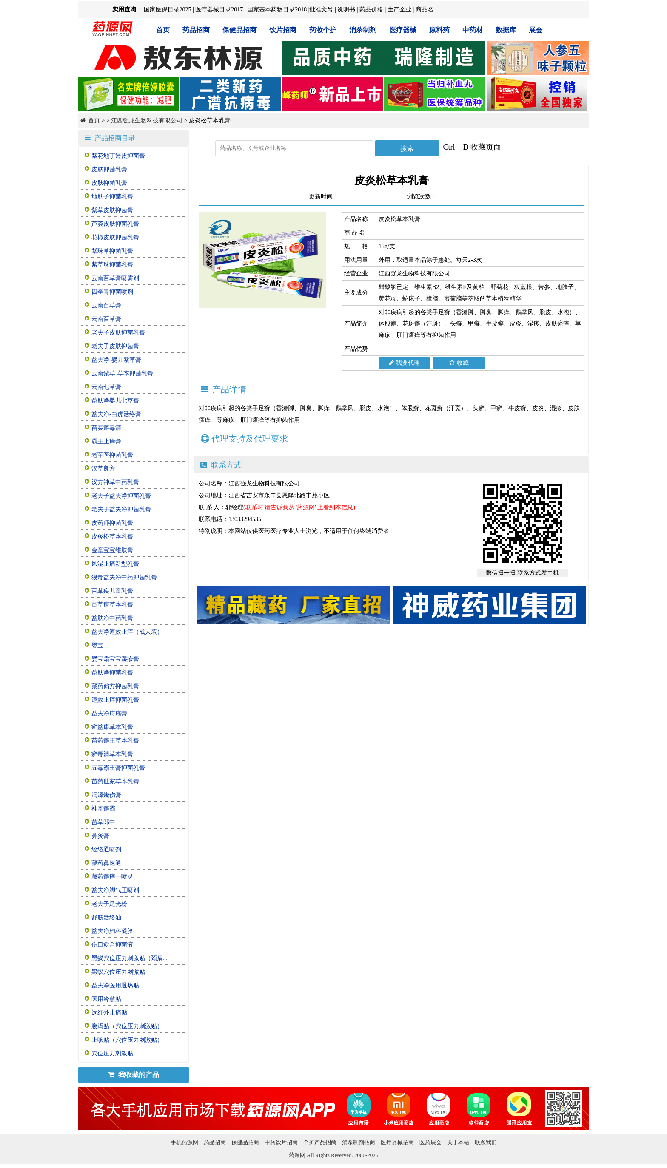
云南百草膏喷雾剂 (115, 278)
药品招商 (196, 30)
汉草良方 (103, 468)
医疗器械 (402, 30)
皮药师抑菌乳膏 (112, 523)
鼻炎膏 (100, 836)
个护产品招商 (319, 1142)
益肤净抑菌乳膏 (112, 672)
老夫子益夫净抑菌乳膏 (121, 496)
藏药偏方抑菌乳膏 (115, 686)
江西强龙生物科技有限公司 (146, 120)
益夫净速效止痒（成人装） (127, 632)
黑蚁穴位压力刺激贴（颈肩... (129, 958)
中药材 (472, 30)
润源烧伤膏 (106, 795)
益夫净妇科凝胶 (112, 931)
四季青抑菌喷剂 (112, 292)
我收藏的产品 (133, 1074)
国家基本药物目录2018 (277, 9)
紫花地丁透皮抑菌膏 (118, 156)
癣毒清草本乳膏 (112, 754)
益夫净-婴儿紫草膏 (116, 360)
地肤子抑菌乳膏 (112, 196)
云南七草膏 (106, 387)
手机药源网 (184, 1142)
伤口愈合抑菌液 (112, 944)
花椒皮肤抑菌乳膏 (115, 237)
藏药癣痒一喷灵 (112, 876)
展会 (535, 30)
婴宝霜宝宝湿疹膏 (115, 659)
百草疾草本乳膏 (112, 604)
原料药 (439, 30)
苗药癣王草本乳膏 (115, 740)
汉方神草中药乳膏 (115, 482)
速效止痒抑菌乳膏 (115, 700)
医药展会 (430, 1142)
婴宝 (97, 645)
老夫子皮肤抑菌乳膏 (118, 332)
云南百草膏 (106, 305)
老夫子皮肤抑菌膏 (115, 346)
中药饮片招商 (281, 1142)
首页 (163, 30)
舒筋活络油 (106, 917)
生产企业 (399, 9)
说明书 (346, 9)
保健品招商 (239, 30)
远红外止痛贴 (109, 1012)
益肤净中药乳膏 (112, 618)
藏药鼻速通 (106, 863)
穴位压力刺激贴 (112, 1053)
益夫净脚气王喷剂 (115, 890)
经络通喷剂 (106, 849)
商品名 (424, 9)
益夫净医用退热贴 (115, 985)
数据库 (506, 30)
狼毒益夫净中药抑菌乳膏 (124, 577)
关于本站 (458, 1142)
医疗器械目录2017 (219, 9)
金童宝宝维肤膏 (112, 550)
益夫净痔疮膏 (109, 713)
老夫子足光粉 (109, 904)
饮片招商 (282, 30)
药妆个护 (322, 30)
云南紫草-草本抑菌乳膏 (122, 373)
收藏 (459, 363)
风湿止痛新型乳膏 (115, 564)
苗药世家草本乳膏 (115, 781)
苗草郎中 (103, 822)
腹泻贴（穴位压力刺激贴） (127, 1026)
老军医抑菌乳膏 (112, 455)
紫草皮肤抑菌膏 (112, 210)
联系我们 (486, 1142)
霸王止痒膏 (106, 441)
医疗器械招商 (397, 1142)
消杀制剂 (362, 30)
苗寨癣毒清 (106, 428)
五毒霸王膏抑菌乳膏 (118, 768)
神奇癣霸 (103, 808)
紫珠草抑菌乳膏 (112, 251)
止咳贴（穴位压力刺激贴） (127, 1040)
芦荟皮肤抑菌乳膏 (115, 224)
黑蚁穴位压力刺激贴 (118, 972)
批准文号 (321, 9)
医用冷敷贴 (106, 999)
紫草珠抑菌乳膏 (112, 264)
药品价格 (371, 9)
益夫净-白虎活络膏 (116, 414)
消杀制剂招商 (358, 1142)
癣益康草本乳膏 (112, 727)
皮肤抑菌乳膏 (109, 169)
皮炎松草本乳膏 (112, 536)
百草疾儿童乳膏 (112, 591)
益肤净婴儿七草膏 (115, 400)
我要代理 (404, 363)
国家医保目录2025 (167, 9)
